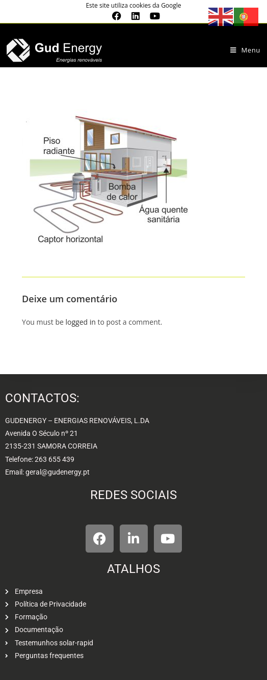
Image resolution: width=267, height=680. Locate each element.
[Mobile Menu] (245, 50)
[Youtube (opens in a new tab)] (152, 15)
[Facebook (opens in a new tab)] (116, 15)
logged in (80, 322)
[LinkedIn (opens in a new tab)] (135, 15)
